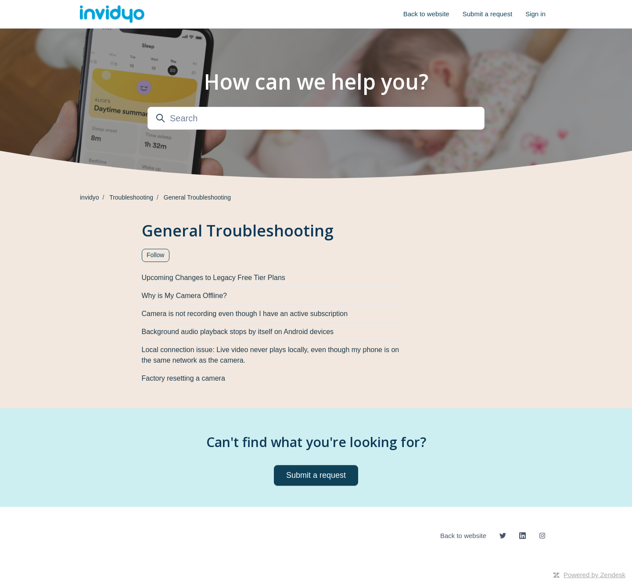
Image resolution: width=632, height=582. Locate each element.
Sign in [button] (535, 14)
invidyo (89, 197)
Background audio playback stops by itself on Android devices (238, 331)
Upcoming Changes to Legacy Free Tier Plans (213, 277)
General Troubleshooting (197, 197)
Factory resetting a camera (183, 378)
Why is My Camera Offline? (184, 295)
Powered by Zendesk (594, 574)
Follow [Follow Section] (155, 254)
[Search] (316, 118)
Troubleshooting (131, 197)
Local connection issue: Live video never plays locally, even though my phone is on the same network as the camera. (270, 355)
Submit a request (487, 14)
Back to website (426, 14)
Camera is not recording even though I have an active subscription (245, 313)
